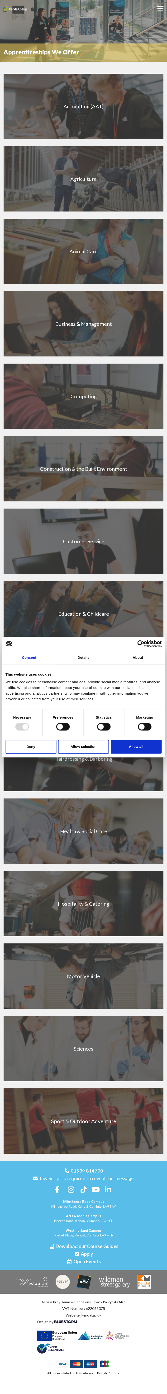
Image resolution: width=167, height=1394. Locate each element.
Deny (31, 747)
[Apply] (83, 1254)
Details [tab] (84, 657)
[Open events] (84, 1261)
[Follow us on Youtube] (96, 1189)
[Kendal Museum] (144, 1282)
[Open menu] (160, 8)
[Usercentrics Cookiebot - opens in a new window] (141, 643)
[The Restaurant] (32, 1282)
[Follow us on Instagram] (71, 1189)
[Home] (23, 8)
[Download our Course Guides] (83, 1246)
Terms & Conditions (76, 1302)
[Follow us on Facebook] (57, 1189)
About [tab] (138, 657)
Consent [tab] (29, 657)
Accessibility (51, 1302)
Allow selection (83, 747)
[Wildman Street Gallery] (114, 1282)
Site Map (118, 1302)
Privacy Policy (101, 1302)
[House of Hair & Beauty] (63, 1282)
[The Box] (84, 1282)
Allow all (136, 747)
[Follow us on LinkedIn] (108, 1189)
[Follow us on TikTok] (84, 1189)
